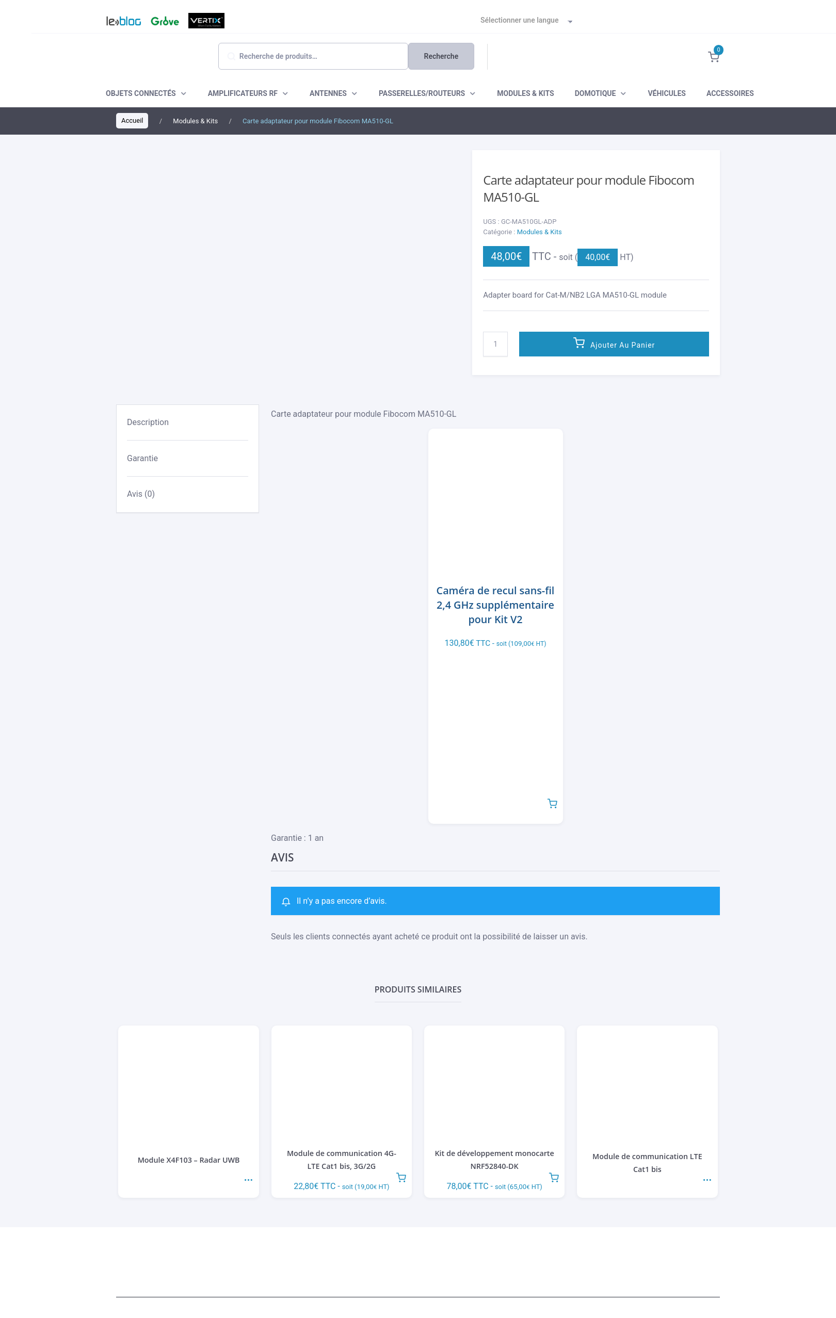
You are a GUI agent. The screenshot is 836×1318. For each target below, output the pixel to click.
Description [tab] (148, 422)
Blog (119, 20)
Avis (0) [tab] (141, 494)
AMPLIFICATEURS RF (243, 93)
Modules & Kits (539, 232)
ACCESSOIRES (730, 93)
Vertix (205, 20)
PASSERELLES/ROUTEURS (422, 93)
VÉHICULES (666, 93)
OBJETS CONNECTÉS (141, 93)
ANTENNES (328, 93)
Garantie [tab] (142, 458)
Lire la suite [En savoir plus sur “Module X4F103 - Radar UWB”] (248, 1176)
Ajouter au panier (622, 345)
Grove (163, 20)
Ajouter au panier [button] (552, 802)
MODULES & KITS (525, 93)
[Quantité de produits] (495, 344)
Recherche (441, 56)
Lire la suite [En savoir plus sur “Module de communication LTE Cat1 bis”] (707, 1176)
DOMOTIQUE (595, 93)
